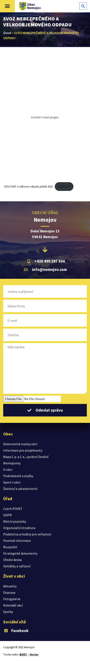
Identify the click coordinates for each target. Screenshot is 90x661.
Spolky (8, 611)
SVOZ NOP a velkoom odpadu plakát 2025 (28, 186)
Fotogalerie (11, 599)
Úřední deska (12, 560)
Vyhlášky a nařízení (17, 566)
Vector (34, 654)
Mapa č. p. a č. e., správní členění (25, 457)
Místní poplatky (14, 521)
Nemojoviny (12, 463)
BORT (24, 654)
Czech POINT (12, 508)
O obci (7, 469)
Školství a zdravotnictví (20, 488)
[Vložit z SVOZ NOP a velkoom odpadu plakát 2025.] (45, 117)
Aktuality (10, 586)
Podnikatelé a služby (18, 476)
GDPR (7, 515)
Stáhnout (64, 186)
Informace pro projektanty (22, 450)
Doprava (9, 592)
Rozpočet (10, 547)
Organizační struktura (19, 528)
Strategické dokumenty (20, 553)
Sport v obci (11, 482)
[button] (7, 6)
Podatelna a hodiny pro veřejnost (27, 534)
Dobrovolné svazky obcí (20, 444)
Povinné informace (17, 540)
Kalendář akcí (13, 605)
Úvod (7, 33)
